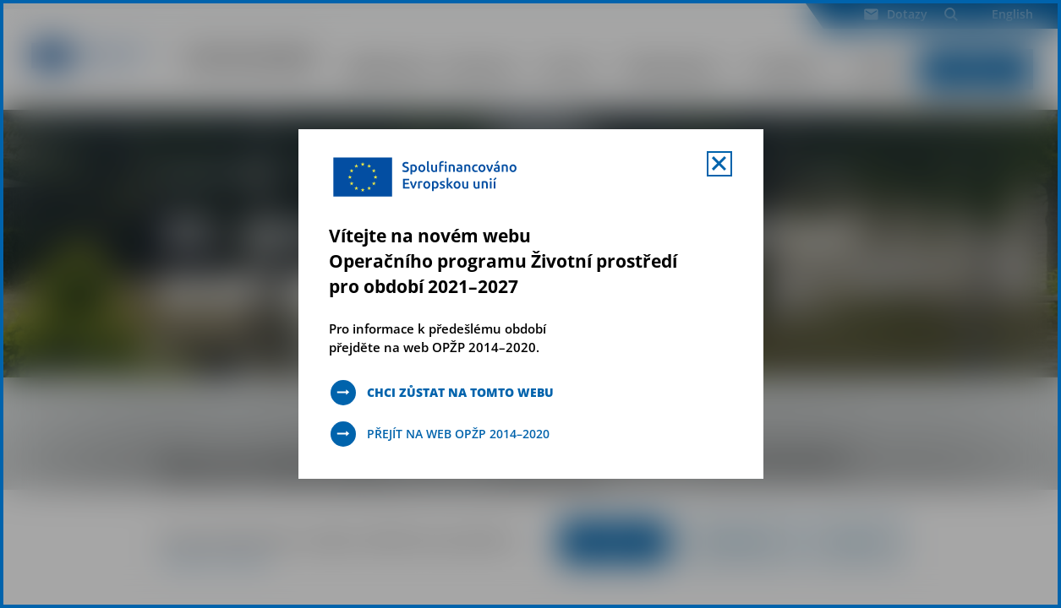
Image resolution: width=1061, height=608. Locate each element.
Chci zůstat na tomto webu (460, 392)
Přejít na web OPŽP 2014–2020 (458, 434)
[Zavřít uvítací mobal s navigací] (719, 163)
